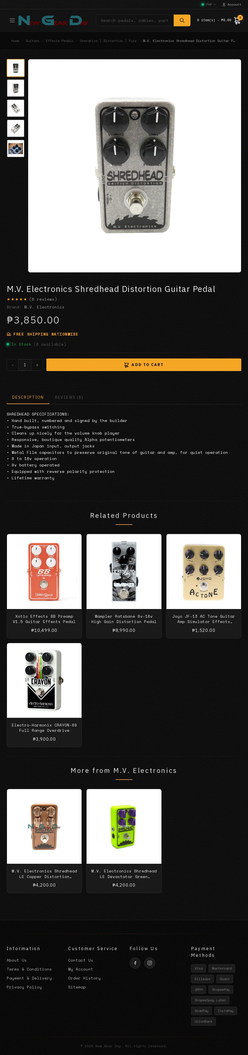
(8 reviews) (43, 299)
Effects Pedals (59, 41)
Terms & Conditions (29, 969)
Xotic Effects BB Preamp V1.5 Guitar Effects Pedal (44, 624)
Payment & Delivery (29, 978)
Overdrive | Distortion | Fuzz (108, 41)
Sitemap (77, 987)
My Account (80, 969)
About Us (17, 960)
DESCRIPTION (28, 397)
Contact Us (80, 960)
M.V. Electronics (44, 307)
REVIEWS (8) (69, 397)
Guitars (32, 41)
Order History (84, 978)
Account (231, 4)
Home (15, 41)
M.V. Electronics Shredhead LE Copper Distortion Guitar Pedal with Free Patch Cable (44, 885)
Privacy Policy (24, 987)
